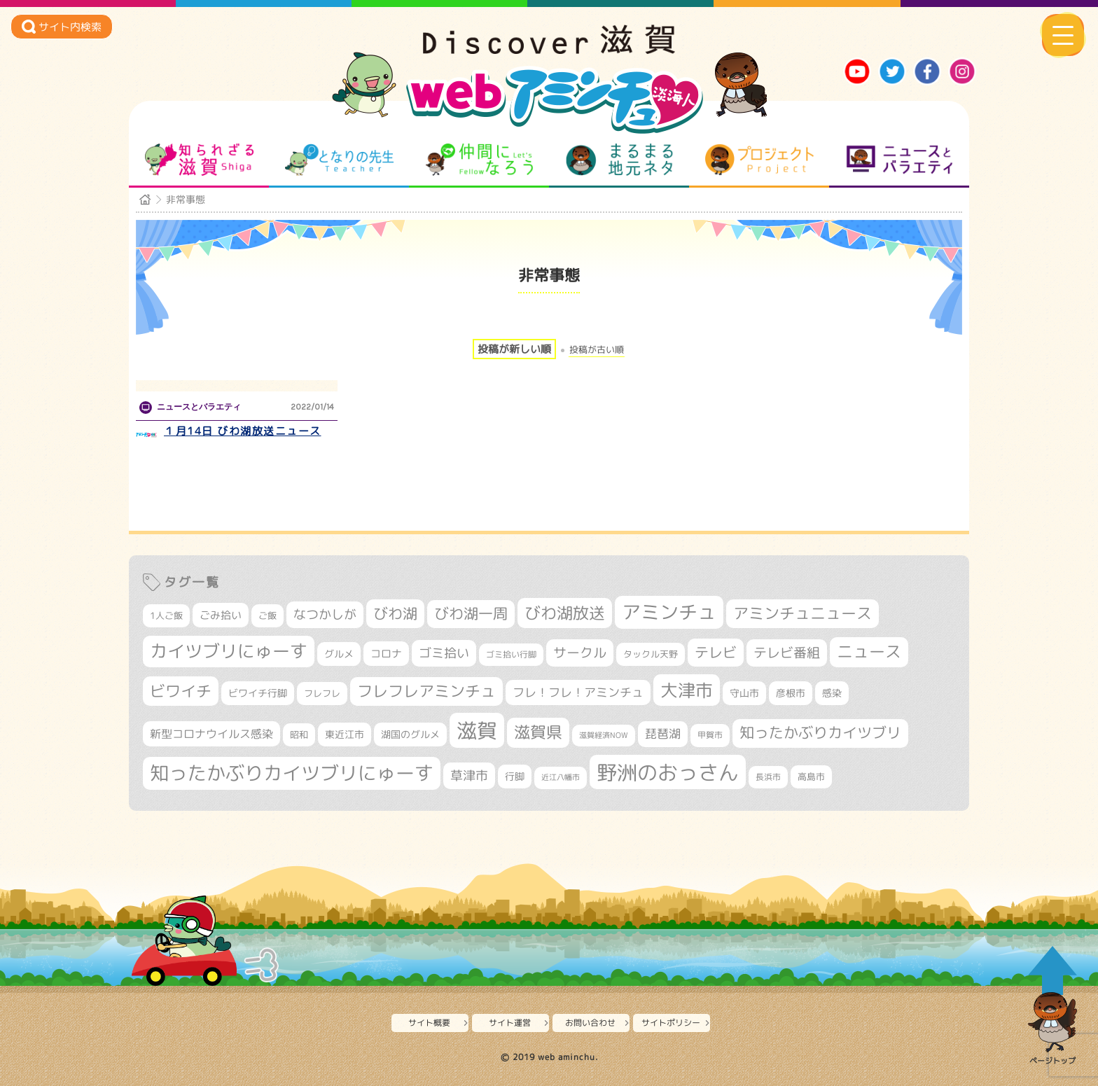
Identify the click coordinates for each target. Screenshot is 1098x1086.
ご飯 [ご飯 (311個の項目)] (267, 615)
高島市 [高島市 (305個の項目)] (811, 776)
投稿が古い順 (596, 350)
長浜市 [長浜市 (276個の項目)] (768, 777)
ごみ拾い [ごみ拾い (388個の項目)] (221, 614)
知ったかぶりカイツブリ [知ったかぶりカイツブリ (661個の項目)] (820, 733)
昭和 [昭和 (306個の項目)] (299, 734)
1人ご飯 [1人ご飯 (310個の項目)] (166, 615)
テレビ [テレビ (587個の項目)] (716, 652)
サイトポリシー (670, 1023)
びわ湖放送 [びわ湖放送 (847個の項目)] (564, 612)
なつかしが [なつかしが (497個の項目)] (324, 614)
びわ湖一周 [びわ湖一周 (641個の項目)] (471, 614)
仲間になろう (479, 159)
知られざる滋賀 (199, 159)
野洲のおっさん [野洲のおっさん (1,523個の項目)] (668, 772)
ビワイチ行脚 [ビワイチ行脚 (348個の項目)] (257, 693)
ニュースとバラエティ (899, 159)
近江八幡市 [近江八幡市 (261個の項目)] (560, 777)
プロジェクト (759, 159)
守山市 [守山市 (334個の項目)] (744, 692)
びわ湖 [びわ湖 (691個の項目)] (395, 613)
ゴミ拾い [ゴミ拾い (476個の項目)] (444, 653)
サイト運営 (510, 1023)
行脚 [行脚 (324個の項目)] (514, 776)
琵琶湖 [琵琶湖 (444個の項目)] (663, 733)
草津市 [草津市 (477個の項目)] (469, 775)
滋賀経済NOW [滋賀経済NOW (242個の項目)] (603, 735)
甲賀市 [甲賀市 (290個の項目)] (710, 735)
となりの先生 (339, 159)
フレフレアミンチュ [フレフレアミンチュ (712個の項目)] (426, 691)
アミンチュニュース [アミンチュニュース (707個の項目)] (802, 613)
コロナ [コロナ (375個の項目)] (386, 653)
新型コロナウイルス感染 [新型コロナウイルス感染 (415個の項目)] (211, 734)
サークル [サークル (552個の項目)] (579, 652)
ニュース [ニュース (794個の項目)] (869, 651)
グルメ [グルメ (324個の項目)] (339, 653)
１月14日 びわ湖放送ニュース (242, 431)
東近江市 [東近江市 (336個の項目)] (344, 734)
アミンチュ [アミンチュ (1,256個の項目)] (669, 612)
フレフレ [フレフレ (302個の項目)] (322, 693)
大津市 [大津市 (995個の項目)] (686, 690)
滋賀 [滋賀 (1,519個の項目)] (477, 730)
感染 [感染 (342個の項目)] (832, 693)
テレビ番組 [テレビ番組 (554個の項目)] (786, 652)
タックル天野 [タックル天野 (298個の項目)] (650, 654)
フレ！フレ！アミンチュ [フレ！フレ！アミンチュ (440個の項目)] (578, 692)
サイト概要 (429, 1023)
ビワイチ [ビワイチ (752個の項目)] (180, 691)
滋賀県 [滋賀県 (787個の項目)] (538, 732)
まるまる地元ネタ (619, 159)
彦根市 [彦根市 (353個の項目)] (790, 692)
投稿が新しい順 (514, 349)
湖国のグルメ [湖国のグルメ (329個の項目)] (410, 734)
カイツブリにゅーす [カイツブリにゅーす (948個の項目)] (228, 651)
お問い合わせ (590, 1023)
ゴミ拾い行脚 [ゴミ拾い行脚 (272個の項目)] (511, 654)
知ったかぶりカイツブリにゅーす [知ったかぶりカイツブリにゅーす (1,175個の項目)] (291, 773)
